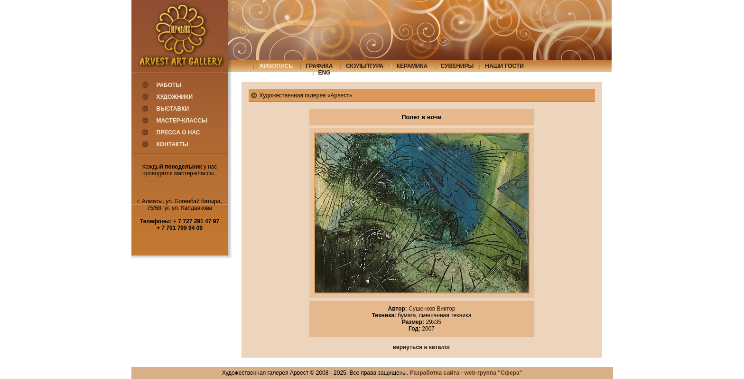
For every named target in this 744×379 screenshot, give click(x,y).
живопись (276, 66)
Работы (169, 85)
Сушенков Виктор (431, 308)
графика (319, 66)
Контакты (172, 144)
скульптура (364, 66)
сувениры (457, 66)
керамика (412, 66)
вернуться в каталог (421, 347)
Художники (175, 97)
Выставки (173, 108)
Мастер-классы (182, 120)
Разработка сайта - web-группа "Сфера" (466, 373)
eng (324, 72)
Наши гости (504, 66)
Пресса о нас (178, 132)
